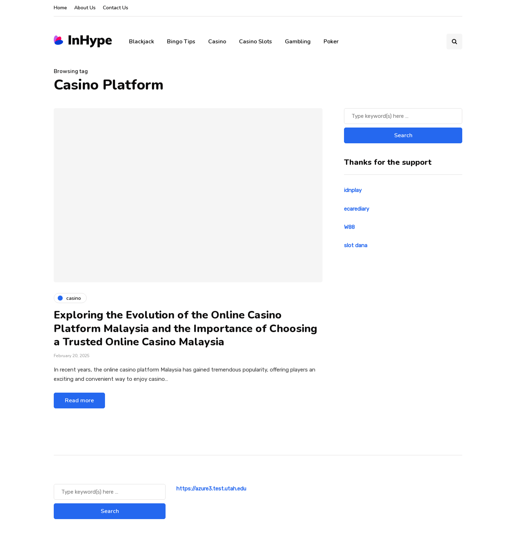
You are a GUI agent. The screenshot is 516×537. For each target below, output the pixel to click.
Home (60, 7)
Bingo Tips (181, 41)
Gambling (298, 41)
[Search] (403, 116)
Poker (331, 41)
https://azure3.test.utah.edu (211, 488)
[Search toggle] (454, 41)
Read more (79, 400)
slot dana (355, 245)
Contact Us (115, 7)
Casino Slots (255, 41)
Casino (217, 41)
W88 (349, 227)
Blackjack (141, 41)
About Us (85, 7)
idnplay (353, 190)
